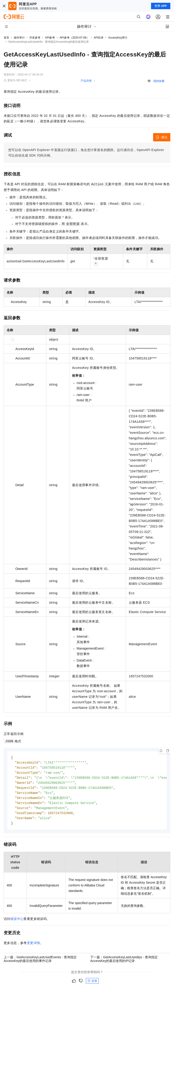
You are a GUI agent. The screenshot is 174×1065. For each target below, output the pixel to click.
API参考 (50, 37)
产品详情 (86, 80)
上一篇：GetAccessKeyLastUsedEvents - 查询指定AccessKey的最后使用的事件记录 (40, 962)
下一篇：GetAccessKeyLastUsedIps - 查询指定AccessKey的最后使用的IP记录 (124, 962)
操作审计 (19, 37)
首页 (6, 37)
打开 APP (161, 6)
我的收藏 (158, 81)
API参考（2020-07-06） (74, 37)
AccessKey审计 (117, 37)
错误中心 (17, 922)
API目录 (99, 37)
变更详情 (33, 946)
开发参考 (34, 37)
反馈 (92, 984)
